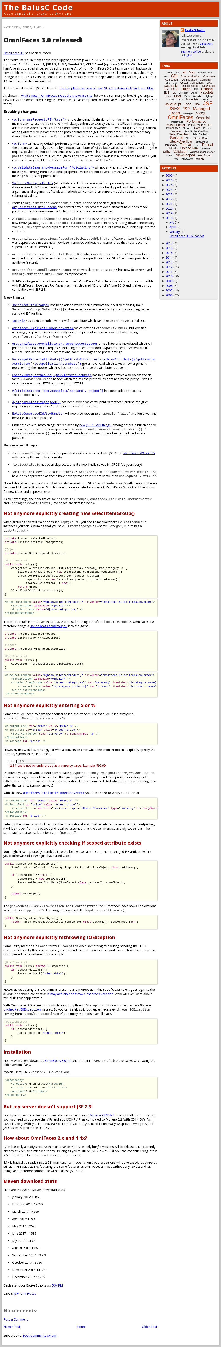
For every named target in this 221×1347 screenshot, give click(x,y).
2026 (169, 180)
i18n (181, 99)
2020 (169, 208)
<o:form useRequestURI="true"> (39, 119)
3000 (169, 175)
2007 (169, 290)
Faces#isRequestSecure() (33, 375)
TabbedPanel (201, 142)
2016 (169, 248)
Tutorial (207, 145)
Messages (188, 113)
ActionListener (172, 72)
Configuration (189, 79)
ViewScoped (185, 155)
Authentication (205, 72)
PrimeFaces (173, 128)
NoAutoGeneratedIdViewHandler (38, 413)
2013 (169, 262)
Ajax (192, 72)
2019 (169, 213)
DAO (209, 82)
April (172, 227)
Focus (187, 96)
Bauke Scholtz (195, 30)
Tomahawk (171, 145)
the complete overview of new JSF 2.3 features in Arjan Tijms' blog (106, 88)
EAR (195, 89)
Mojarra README (102, 1115)
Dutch (186, 89)
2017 (169, 243)
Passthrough (177, 122)
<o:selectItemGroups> (30, 305)
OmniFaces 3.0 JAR (58, 1061)
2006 (169, 295)
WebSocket (204, 155)
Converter (205, 79)
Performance (196, 121)
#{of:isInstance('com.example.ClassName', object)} (57, 391)
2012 (169, 267)
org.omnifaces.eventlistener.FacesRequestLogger (55, 343)
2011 (169, 272)
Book (165, 76)
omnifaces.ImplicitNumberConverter (43, 328)
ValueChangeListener (202, 151)
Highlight (209, 96)
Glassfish (197, 96)
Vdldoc (169, 155)
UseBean (205, 148)
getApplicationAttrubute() (58, 363)
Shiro (188, 138)
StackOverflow (181, 141)
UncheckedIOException (22, 1009)
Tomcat (185, 145)
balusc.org (206, 43)
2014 (169, 257)
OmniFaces (28, 1293)
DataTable (171, 85)
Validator (180, 151)
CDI (174, 76)
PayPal (188, 55)
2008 (169, 286)
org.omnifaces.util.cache (34, 207)
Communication (190, 76)
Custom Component (192, 82)
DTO (174, 89)
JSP (186, 109)
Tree (196, 145)
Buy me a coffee (191, 51)
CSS (168, 83)
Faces (167, 96)
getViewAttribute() (118, 359)
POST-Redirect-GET (200, 125)
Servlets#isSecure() (74, 375)
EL (174, 92)
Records (207, 128)
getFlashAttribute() (82, 359)
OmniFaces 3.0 (13, 53)
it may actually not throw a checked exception (80, 994)
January (174, 231)
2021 (169, 204)
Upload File (189, 148)
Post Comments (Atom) (40, 1335)
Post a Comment (15, 1319)
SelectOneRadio (200, 134)
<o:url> (18, 321)
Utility (166, 151)
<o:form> (19, 143)
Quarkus (187, 128)
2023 (169, 194)
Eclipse (207, 89)
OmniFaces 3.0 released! (186, 236)
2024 (169, 190)
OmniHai (203, 118)
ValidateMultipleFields (32, 183)
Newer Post (11, 1327)
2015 (169, 253)
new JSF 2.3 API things (95, 425)
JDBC (187, 104)
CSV (175, 83)
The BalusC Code (38, 7)
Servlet (176, 137)
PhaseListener (175, 125)
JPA (197, 104)
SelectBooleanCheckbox (196, 131)
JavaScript (173, 104)
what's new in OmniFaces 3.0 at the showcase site (56, 95)
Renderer (175, 131)
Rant (197, 128)
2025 (169, 185)
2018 (169, 218)
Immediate (192, 99)
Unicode (172, 148)
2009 (169, 281)
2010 (169, 276)
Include (204, 99)
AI (184, 72)
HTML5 (172, 99)
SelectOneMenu (179, 134)
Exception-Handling (188, 93)
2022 (169, 199)
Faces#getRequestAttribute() (37, 359)
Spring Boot (200, 138)
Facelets (206, 92)
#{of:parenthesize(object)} (36, 402)
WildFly (200, 158)
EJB (167, 92)
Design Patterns (190, 85)
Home (81, 1327)
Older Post (149, 1327)
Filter (177, 96)
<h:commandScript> (139, 453)
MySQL (201, 113)
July (171, 222)
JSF (16, 1293)
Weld (175, 159)
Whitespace (187, 159)
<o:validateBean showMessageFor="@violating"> (53, 167)
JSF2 (174, 108)
